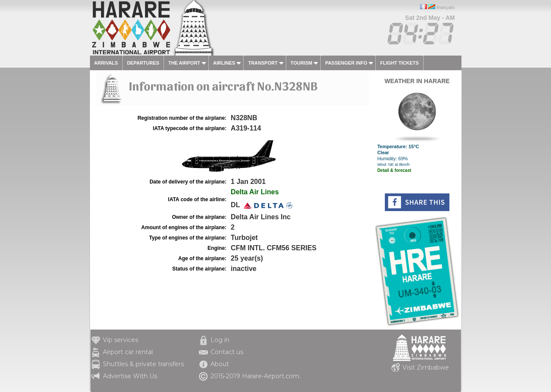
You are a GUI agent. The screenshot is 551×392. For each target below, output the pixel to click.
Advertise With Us (130, 376)
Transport (262, 62)
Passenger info (346, 62)
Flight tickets (399, 62)
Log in (219, 340)
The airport (184, 62)
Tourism (302, 62)
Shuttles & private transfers (143, 364)
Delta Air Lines (255, 192)
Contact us (226, 352)
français (445, 7)
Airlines (224, 62)
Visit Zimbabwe (425, 367)
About (219, 364)
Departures (143, 62)
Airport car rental (128, 352)
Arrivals (106, 62)
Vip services (120, 340)
